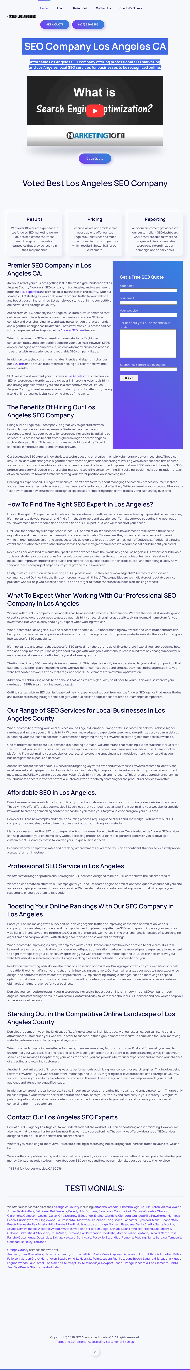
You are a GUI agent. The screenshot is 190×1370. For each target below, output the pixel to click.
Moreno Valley (126, 1233)
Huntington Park (28, 1220)
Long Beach (114, 1220)
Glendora (124, 1216)
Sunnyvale (84, 1237)
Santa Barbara (157, 1237)
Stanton (36, 1267)
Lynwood (144, 1220)
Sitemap (128, 1342)
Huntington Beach (53, 1259)
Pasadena (128, 1224)
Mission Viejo (91, 1263)
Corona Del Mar (80, 1254)
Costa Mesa (101, 1254)
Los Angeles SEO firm (69, 330)
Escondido (113, 1237)
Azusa (11, 1211)
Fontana (142, 1233)
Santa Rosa (169, 1233)
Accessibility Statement (104, 1342)
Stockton (42, 1233)
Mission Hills (46, 1224)
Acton (156, 1207)
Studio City (15, 1229)
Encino (99, 1216)
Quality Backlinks (131, 8)
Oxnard (155, 1233)
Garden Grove (30, 1259)
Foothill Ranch (149, 1254)
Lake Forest (36, 1263)
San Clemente (159, 1263)
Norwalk (114, 1224)
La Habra (82, 1259)
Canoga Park (123, 1211)
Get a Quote (95, 159)
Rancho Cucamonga (21, 1237)
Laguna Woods (17, 1263)
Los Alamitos (54, 1263)
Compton (30, 1216)
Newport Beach (111, 1263)
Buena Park (35, 1254)
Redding (140, 1237)
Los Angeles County (65, 1207)
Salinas (57, 1237)
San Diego (102, 1229)
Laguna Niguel (170, 1259)
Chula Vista (58, 1233)
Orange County (18, 1250)
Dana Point (130, 1254)
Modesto (109, 1233)
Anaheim (13, 1254)
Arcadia (113, 1207)
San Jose (116, 1229)
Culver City (56, 1216)
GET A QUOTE (55, 24)
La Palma (95, 1259)
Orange (129, 1263)
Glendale (111, 1216)
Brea (24, 1254)
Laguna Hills (151, 1259)
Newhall (61, 1224)
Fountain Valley (170, 1254)
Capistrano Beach (57, 1254)
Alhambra (126, 1207)
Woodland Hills (83, 1229)
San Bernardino (90, 1233)
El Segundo (85, 1216)
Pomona (127, 1237)
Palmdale (30, 1229)
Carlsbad (13, 1242)
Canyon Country (144, 1211)
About (60, 8)
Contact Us (103, 8)
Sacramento (162, 1229)
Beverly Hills (76, 1211)
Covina (43, 1216)
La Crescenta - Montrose (74, 1220)
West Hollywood (49, 1229)
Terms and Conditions (71, 1342)
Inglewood (48, 1220)
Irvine (71, 1259)
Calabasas (106, 1211)
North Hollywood (79, 1224)
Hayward (70, 1237)
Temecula (174, 1237)
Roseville (99, 1237)
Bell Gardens (58, 1211)
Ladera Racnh (112, 1259)
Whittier (66, 1229)
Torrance (40, 1242)
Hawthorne (159, 1216)
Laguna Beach (132, 1259)
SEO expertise (29, 292)
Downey (70, 1216)
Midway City (72, 1263)
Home (44, 8)
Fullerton (13, 1259)
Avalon (176, 1207)
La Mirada (98, 1220)
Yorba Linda (51, 1267)
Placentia (141, 1263)
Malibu (156, 1220)
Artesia (166, 1207)
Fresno (148, 1229)
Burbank (91, 1211)
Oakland (13, 1233)
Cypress (116, 1254)
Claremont (14, 1216)
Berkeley (26, 1242)
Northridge (100, 1224)
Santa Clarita (145, 1224)
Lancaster (130, 1220)
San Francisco (132, 1229)
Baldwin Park (25, 1211)
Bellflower (42, 1211)
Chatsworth (165, 1211)
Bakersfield (27, 1233)
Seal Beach (21, 1267)
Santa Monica (164, 1224)
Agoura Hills (142, 1207)
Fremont (73, 1233)
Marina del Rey (27, 1224)
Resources (80, 8)
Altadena (100, 1207)
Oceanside (44, 1237)
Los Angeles (76, 376)
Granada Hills (141, 1216)
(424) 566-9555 (88, 24)
